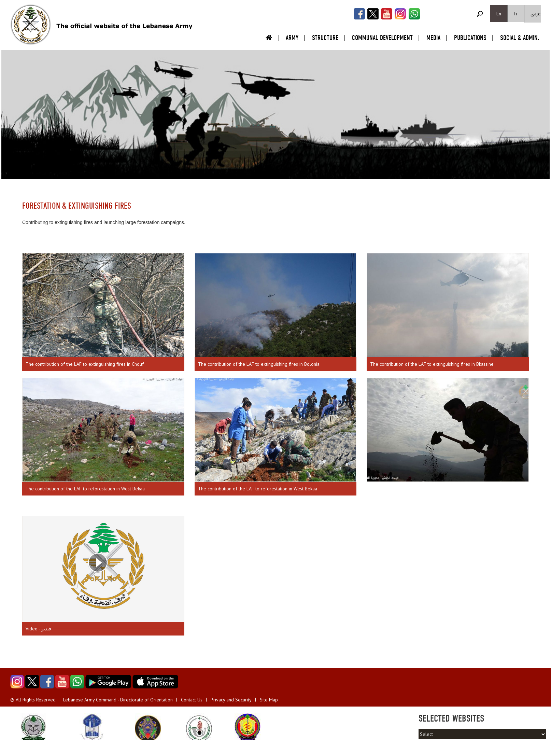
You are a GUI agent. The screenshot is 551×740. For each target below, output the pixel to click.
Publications (470, 38)
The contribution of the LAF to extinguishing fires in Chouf (85, 364)
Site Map (269, 700)
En (498, 14)
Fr (516, 14)
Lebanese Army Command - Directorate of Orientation (118, 700)
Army (292, 38)
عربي (536, 13)
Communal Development (382, 38)
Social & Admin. (519, 38)
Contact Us (191, 700)
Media (433, 38)
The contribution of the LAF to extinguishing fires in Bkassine (432, 364)
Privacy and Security (231, 700)
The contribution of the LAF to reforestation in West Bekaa (85, 489)
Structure (325, 38)
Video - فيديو (38, 629)
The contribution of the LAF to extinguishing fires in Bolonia (259, 364)
